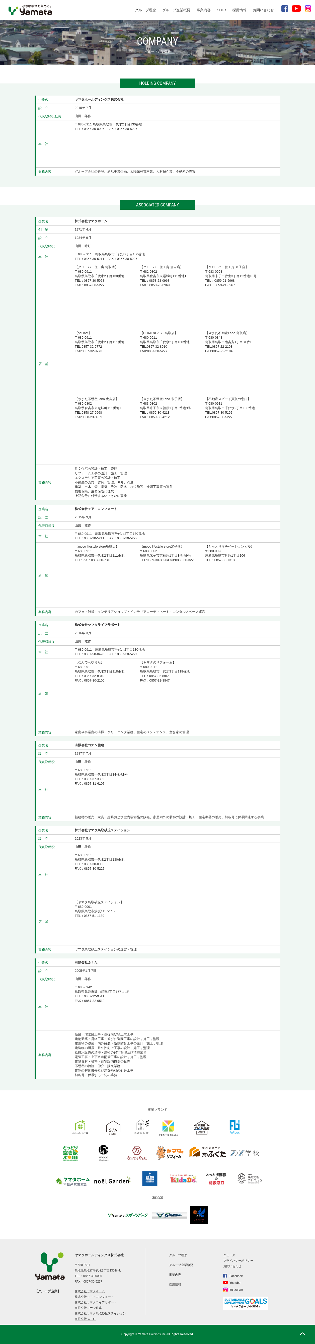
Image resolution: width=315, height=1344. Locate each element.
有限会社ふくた (85, 1319)
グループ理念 (145, 10)
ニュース (229, 1255)
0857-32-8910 (157, 346)
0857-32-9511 (94, 996)
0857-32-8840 (94, 676)
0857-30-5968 (94, 280)
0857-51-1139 (94, 916)
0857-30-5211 (94, 259)
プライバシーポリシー (238, 1260)
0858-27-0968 (92, 412)
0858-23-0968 (159, 280)
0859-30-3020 (157, 560)
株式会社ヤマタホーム (90, 1291)
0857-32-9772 (92, 346)
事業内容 (204, 10)
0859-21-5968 (224, 280)
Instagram (236, 1289)
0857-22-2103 (222, 346)
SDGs (221, 10)
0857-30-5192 (222, 412)
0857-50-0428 (94, 654)
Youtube (235, 1283)
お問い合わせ (263, 10)
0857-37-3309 (94, 779)
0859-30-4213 (159, 412)
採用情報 (239, 10)
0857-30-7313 (101, 560)
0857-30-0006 (94, 129)
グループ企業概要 (176, 10)
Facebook (236, 1276)
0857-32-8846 (159, 676)
